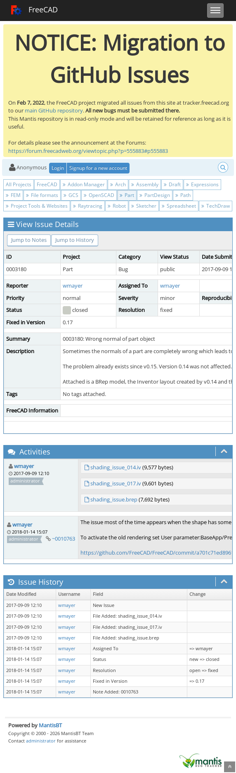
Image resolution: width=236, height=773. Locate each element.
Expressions (202, 184)
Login (58, 167)
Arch (118, 184)
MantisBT (50, 725)
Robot (117, 205)
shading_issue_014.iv (115, 467)
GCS (71, 195)
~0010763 (63, 538)
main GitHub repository (54, 110)
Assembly (144, 184)
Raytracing (87, 205)
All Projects (18, 184)
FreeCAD (34, 10)
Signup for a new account (98, 167)
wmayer (73, 285)
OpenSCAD (99, 195)
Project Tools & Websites (37, 205)
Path (183, 195)
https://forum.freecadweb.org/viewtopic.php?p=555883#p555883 (88, 151)
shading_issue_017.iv (115, 483)
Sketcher (143, 205)
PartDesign (154, 195)
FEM (13, 195)
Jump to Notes (29, 240)
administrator (41, 741)
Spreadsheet (179, 205)
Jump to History (74, 240)
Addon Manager (84, 184)
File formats (42, 195)
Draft (172, 184)
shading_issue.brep (113, 499)
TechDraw (215, 205)
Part (127, 195)
